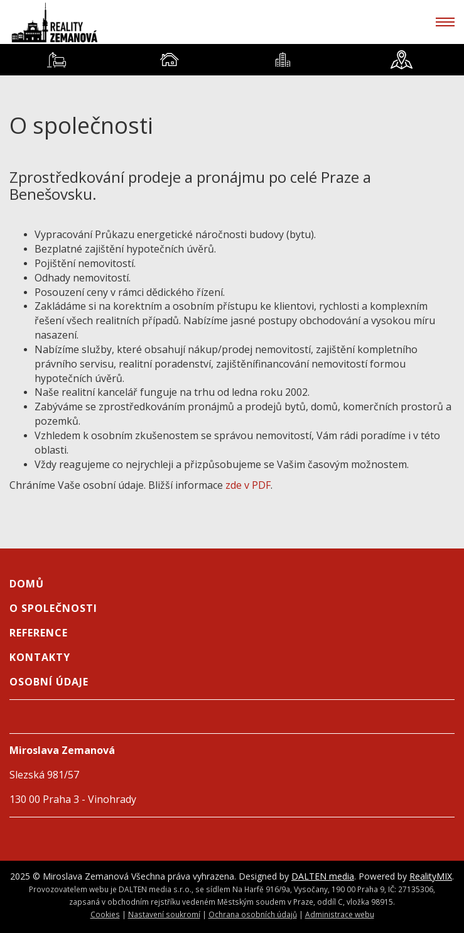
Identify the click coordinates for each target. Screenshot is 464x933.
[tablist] (232, 59)
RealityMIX (430, 876)
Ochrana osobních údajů (252, 914)
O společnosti (53, 608)
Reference (38, 633)
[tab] (56, 59)
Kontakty (39, 657)
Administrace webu (339, 914)
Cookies (105, 914)
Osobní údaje (49, 682)
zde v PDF (248, 485)
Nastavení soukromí (164, 914)
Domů (26, 584)
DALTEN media (322, 876)
